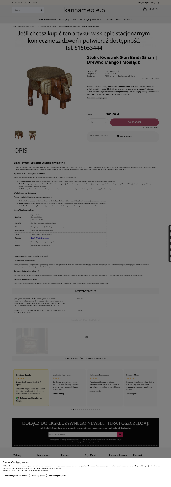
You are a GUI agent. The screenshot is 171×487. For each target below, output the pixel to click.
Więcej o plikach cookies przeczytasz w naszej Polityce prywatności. (26, 470)
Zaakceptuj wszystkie (57, 476)
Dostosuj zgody (38, 476)
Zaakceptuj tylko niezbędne (16, 476)
